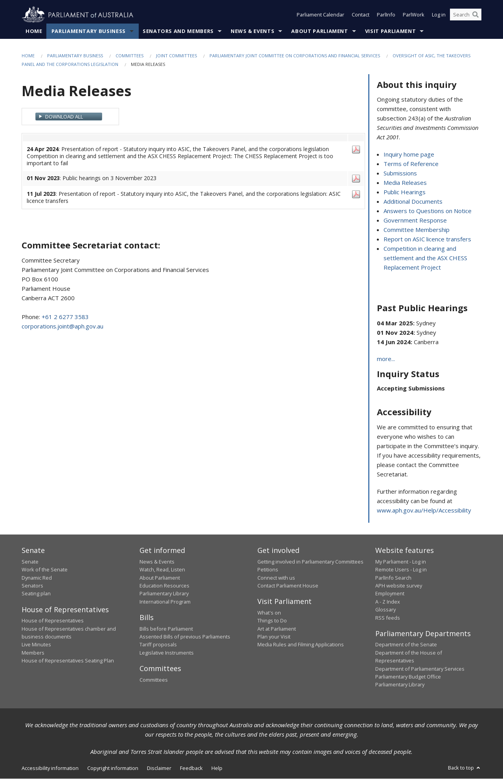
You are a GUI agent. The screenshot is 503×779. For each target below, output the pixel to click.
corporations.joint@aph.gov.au (62, 326)
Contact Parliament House (287, 585)
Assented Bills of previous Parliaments (185, 636)
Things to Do (272, 620)
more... (386, 359)
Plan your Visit (273, 636)
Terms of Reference (411, 164)
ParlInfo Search (393, 577)
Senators (32, 585)
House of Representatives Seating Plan (68, 660)
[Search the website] (465, 15)
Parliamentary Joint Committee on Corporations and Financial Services (294, 55)
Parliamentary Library (164, 593)
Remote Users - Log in (401, 569)
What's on (269, 612)
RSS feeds (387, 617)
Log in (439, 14)
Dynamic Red (37, 577)
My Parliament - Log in (400, 561)
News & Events (252, 31)
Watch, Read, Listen (162, 569)
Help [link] (216, 768)
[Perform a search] (475, 15)
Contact (360, 14)
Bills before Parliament (166, 628)
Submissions (400, 173)
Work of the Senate (45, 569)
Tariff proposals (158, 644)
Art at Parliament (276, 628)
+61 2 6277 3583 (65, 317)
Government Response (415, 220)
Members (33, 652)
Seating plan (36, 593)
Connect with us (276, 577)
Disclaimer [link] (159, 768)
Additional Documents (413, 202)
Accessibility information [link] (50, 768)
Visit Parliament (390, 31)
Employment (389, 593)
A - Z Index (387, 601)
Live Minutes (36, 644)
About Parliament (319, 31)
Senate (30, 561)
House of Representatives (53, 620)
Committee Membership (417, 230)
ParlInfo (386, 14)
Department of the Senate (406, 644)
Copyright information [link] (112, 768)
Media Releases (405, 183)
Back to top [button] (464, 767)
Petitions (267, 569)
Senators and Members (178, 31)
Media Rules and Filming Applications (300, 644)
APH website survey (398, 585)
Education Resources (164, 585)
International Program (165, 601)
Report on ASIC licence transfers (427, 239)
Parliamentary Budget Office (408, 676)
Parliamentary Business (88, 31)
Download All (64, 116)
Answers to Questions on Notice (428, 211)
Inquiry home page (409, 155)
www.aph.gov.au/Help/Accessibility (424, 510)
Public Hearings (405, 192)
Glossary (385, 609)
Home (34, 31)
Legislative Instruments (167, 652)
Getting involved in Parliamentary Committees (310, 561)
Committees (129, 55)
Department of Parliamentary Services (419, 668)
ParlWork (413, 14)
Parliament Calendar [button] (320, 14)
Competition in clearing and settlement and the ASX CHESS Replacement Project (425, 258)
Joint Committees (176, 55)
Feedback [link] (191, 768)
